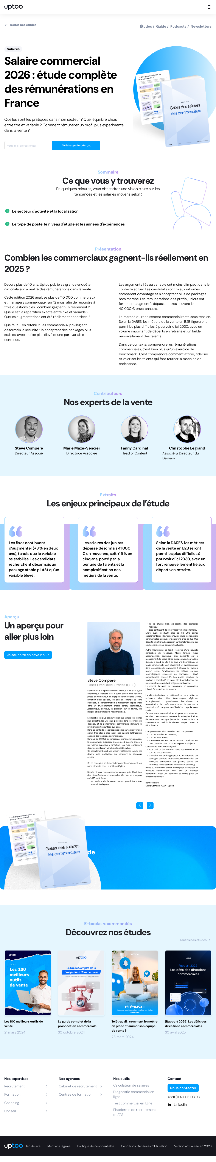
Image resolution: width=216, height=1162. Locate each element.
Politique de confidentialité (95, 1146)
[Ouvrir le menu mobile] (209, 7)
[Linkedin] (190, 1104)
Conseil (10, 1111)
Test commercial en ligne (132, 1103)
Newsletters (201, 26)
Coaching (11, 1103)
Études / (147, 26)
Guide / (162, 26)
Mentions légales (58, 1146)
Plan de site (32, 1146)
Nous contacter (183, 1088)
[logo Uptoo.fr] (13, 7)
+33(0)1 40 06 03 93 (184, 1097)
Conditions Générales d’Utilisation (144, 1146)
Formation (12, 1094)
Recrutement (14, 1086)
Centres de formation (75, 1094)
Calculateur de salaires (131, 1085)
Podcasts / (179, 26)
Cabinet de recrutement (78, 1086)
